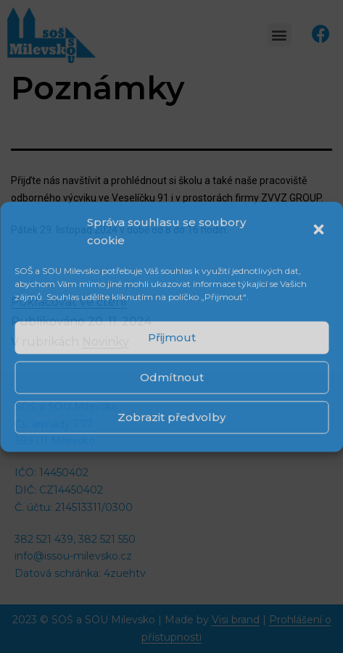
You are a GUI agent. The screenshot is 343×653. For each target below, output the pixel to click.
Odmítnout (172, 377)
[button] (319, 231)
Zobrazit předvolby (171, 417)
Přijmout (172, 337)
